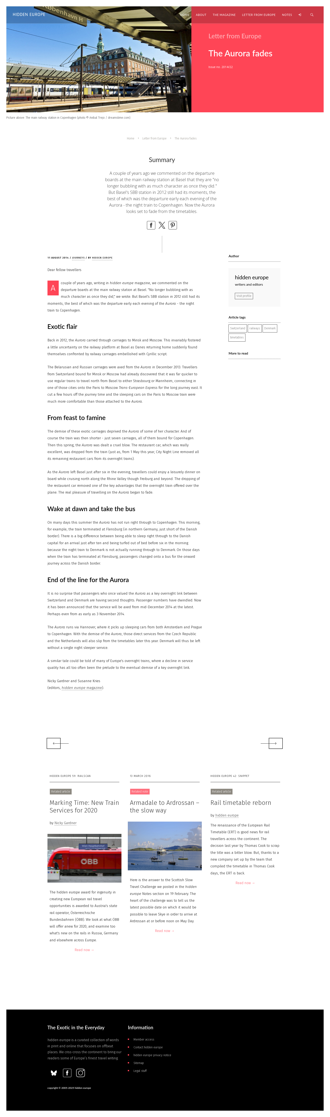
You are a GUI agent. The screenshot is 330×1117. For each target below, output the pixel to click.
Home (130, 138)
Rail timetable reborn (240, 803)
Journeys (78, 257)
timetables (237, 337)
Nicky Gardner (65, 823)
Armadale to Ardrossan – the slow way (164, 806)
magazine (82, 688)
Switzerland (237, 328)
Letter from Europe (154, 138)
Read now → (84, 950)
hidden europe (102, 257)
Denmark (270, 328)
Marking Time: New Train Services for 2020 (84, 806)
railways (254, 328)
